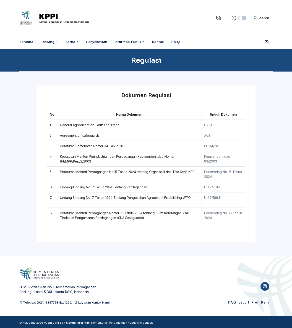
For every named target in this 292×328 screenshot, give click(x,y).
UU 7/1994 (212, 198)
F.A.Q (232, 302)
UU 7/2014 (212, 187)
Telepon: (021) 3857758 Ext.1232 (45, 302)
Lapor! (244, 302)
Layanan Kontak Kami (92, 302)
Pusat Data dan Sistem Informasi (67, 322)
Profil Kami (260, 302)
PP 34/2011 (212, 146)
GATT (208, 125)
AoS (207, 135)
